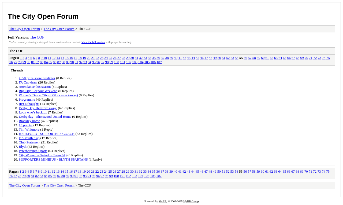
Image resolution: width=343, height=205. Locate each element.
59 (258, 58)
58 (254, 58)
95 (94, 62)
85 (50, 62)
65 (284, 58)
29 (127, 58)
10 (45, 58)
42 (184, 58)
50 (219, 58)
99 (111, 62)
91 (76, 62)
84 (46, 62)
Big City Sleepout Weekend (38, 91)
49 (215, 58)
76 (11, 62)
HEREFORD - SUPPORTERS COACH (46, 134)
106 (153, 62)
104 (141, 62)
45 (197, 58)
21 (93, 58)
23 (101, 58)
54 (236, 58)
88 (63, 62)
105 (147, 62)
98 (107, 62)
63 (276, 58)
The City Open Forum (43, 16)
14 (62, 58)
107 (159, 62)
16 (71, 58)
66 (289, 58)
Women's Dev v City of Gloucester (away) (48, 95)
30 (132, 58)
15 (67, 58)
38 (167, 58)
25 (110, 58)
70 (306, 58)
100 (116, 62)
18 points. (25, 125)
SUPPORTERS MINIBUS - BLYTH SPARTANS (53, 159)
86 (55, 62)
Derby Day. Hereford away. (38, 108)
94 (89, 62)
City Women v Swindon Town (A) (42, 155)
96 (98, 62)
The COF (37, 37)
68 (297, 58)
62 (271, 58)
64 (280, 58)
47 (206, 58)
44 (193, 58)
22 (97, 58)
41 (180, 58)
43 (189, 58)
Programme (27, 99)
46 (202, 58)
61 (267, 58)
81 (33, 62)
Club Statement (29, 142)
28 (123, 58)
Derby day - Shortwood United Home (45, 117)
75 (328, 58)
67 (293, 58)
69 (302, 58)
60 (262, 58)
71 (310, 58)
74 (324, 58)
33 (145, 58)
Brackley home (29, 121)
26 (115, 58)
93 (85, 62)
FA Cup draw (28, 82)
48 (210, 58)
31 (136, 58)
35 (154, 58)
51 (223, 58)
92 (81, 62)
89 (67, 62)
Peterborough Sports (33, 151)
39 (171, 58)
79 (24, 62)
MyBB (162, 201)
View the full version (93, 42)
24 (106, 58)
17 (75, 58)
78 (20, 62)
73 (319, 58)
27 (119, 58)
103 (134, 62)
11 (49, 58)
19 (84, 58)
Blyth (23, 147)
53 (232, 58)
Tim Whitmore (29, 129)
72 (315, 58)
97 (102, 62)
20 (88, 58)
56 (245, 58)
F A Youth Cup (29, 138)
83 (41, 62)
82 (37, 62)
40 (175, 58)
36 (158, 58)
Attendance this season (35, 87)
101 (122, 62)
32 (141, 58)
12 (53, 58)
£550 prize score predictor (37, 78)
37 (162, 58)
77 (15, 62)
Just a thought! (29, 104)
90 (72, 62)
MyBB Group (191, 201)
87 (59, 62)
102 (129, 62)
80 (28, 62)
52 (228, 58)
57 (249, 58)
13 (58, 58)
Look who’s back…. (33, 112)
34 (149, 58)
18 (80, 58)
